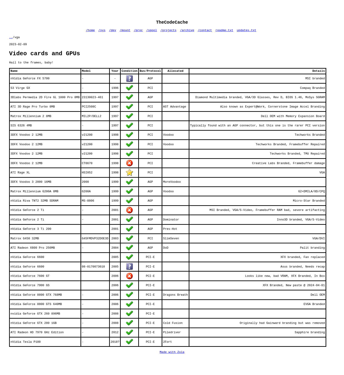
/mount (125, 32)
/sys (101, 32)
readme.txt (224, 32)
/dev (112, 32)
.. (11, 40)
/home (90, 32)
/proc (138, 32)
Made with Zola (172, 358)
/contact (205, 32)
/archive (187, 32)
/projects (168, 32)
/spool (151, 32)
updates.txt (246, 32)
